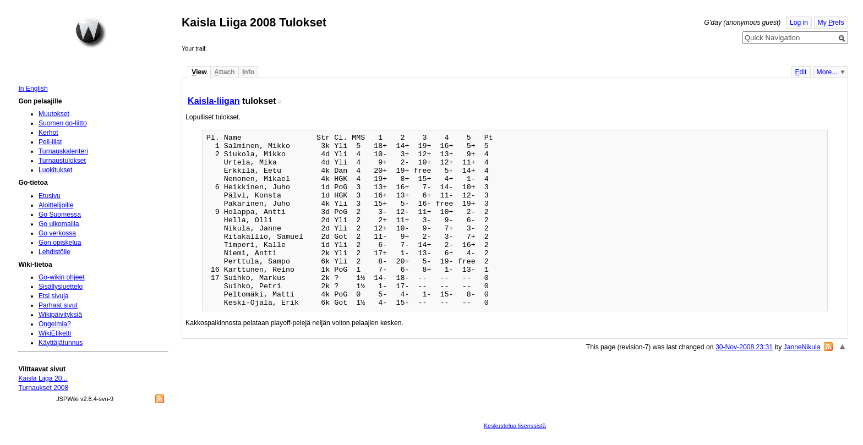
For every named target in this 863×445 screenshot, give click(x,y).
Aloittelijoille (56, 205)
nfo (248, 72)
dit (800, 72)
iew (199, 72)
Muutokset (54, 114)
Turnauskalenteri (63, 151)
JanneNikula (802, 347)
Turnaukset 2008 (43, 388)
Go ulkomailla (59, 224)
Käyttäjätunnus (61, 343)
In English (32, 88)
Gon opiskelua (60, 242)
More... (827, 72)
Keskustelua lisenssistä (515, 425)
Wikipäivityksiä (60, 314)
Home (90, 32)
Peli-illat (50, 142)
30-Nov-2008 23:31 (744, 347)
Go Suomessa (60, 214)
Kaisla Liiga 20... (42, 378)
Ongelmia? (55, 324)
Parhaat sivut (58, 305)
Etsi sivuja (54, 296)
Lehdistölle (54, 252)
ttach (224, 72)
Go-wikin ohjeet (62, 277)
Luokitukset (56, 170)
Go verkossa (57, 233)
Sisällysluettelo (61, 286)
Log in (799, 22)
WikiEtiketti (55, 333)
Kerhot (48, 132)
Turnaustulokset (62, 160)
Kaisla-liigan (214, 101)
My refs (831, 22)
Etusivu (50, 196)
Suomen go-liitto (63, 123)
